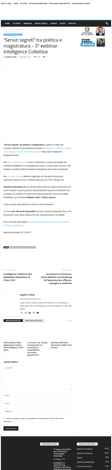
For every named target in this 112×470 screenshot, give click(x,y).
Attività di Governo (84, 423)
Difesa (62, 23)
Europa (53, 23)
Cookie (81, 467)
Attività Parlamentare (38, 3)
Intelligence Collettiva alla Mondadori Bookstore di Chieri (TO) (18, 247)
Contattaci (99, 467)
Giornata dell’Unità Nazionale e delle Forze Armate (61, 315)
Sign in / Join (6, 3)
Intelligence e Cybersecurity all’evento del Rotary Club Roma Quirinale (62, 436)
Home (16, 3)
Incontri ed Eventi (84, 436)
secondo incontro (15, 146)
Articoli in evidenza (85, 419)
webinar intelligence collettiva (23, 217)
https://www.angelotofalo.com (30, 269)
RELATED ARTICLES (13, 291)
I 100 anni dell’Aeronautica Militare (60, 448)
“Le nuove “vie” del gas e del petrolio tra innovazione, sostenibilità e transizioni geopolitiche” (37, 318)
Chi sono (23, 3)
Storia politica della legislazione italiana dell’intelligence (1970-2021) (14, 316)
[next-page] (70, 290)
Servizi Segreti (41, 23)
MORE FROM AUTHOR (33, 291)
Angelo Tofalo (11, 57)
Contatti (72, 23)
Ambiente (27, 23)
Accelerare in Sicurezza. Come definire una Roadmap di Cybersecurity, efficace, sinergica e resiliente (56, 249)
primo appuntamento (16, 132)
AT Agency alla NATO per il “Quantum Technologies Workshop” (62, 422)
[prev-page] (66, 290)
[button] (107, 23)
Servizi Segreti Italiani (81, 3)
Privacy (89, 467)
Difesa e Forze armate (86, 445)
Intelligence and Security (59, 3)
